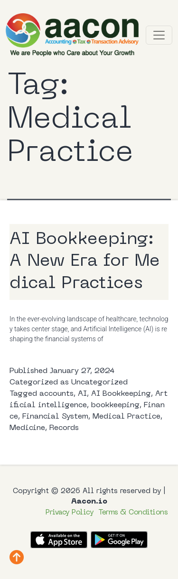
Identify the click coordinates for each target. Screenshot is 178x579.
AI (82, 394)
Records (64, 428)
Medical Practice (126, 416)
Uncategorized (99, 382)
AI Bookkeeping (121, 394)
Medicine (27, 428)
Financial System (55, 416)
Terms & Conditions (133, 512)
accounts (56, 394)
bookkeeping (115, 405)
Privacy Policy (70, 512)
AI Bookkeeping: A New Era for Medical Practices (84, 262)
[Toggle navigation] (159, 35)
